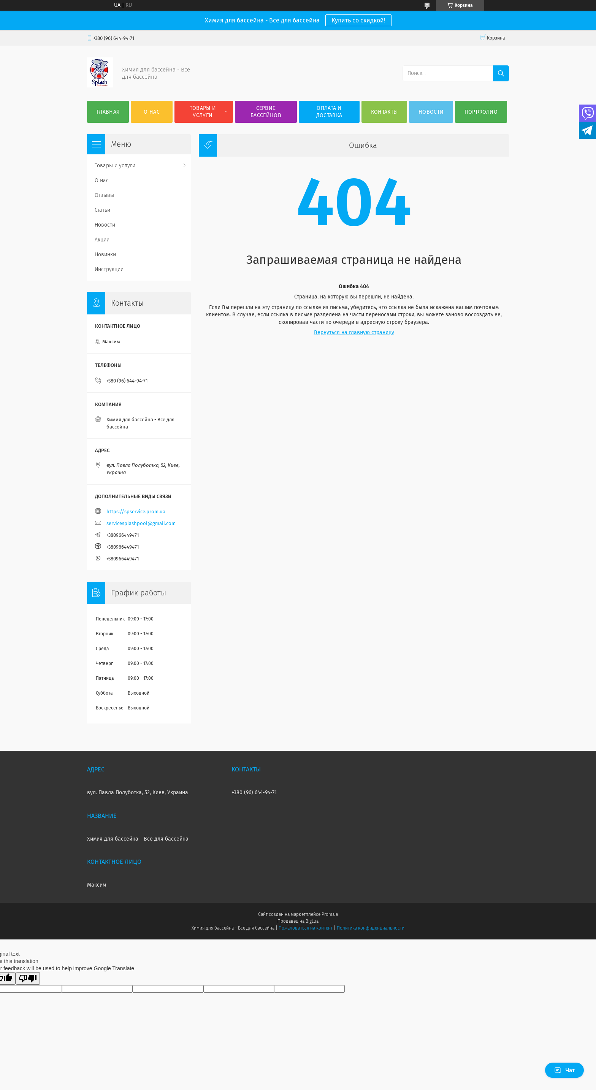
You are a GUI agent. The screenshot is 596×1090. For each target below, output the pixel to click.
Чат (564, 1070)
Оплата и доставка (329, 112)
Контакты (384, 112)
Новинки (105, 254)
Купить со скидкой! (358, 20)
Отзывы (104, 195)
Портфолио (481, 112)
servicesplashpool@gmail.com (141, 523)
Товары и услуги (203, 112)
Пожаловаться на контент (305, 928)
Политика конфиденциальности (370, 928)
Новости (431, 112)
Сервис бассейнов (265, 112)
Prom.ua (330, 914)
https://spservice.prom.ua (135, 511)
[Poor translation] (28, 978)
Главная (108, 112)
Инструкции (109, 269)
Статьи (102, 210)
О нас (152, 112)
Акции (102, 239)
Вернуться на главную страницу (354, 332)
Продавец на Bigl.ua (298, 921)
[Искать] (501, 73)
